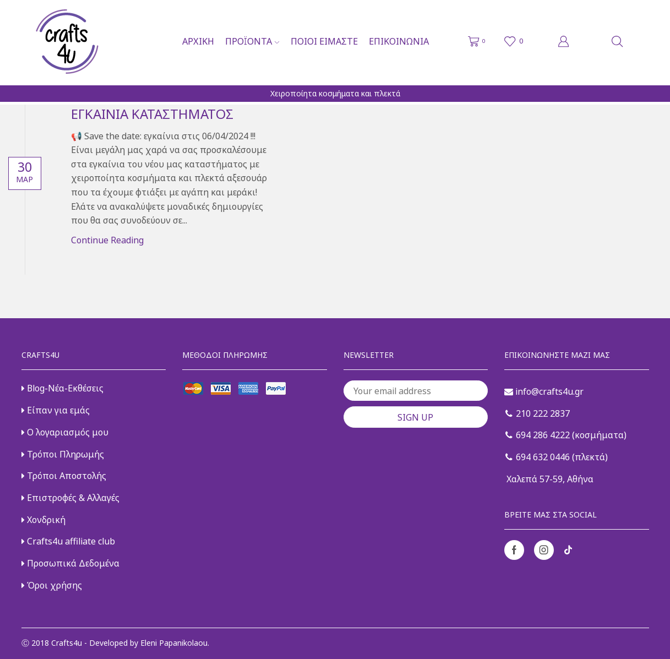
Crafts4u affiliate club (68, 541)
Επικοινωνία (399, 41)
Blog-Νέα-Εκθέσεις (62, 388)
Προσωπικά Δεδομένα (70, 563)
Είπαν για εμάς (55, 410)
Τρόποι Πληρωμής (62, 454)
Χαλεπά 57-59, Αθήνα (548, 479)
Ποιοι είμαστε (324, 41)
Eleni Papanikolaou (174, 643)
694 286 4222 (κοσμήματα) (566, 435)
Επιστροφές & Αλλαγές (70, 498)
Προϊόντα (252, 41)
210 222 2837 (537, 413)
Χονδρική (43, 520)
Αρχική (198, 41)
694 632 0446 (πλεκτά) (556, 457)
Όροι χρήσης (51, 585)
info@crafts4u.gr (544, 391)
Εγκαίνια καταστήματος (152, 114)
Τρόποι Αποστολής (63, 476)
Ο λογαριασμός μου (64, 432)
